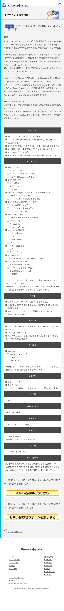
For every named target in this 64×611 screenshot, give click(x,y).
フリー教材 (13, 569)
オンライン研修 (14, 560)
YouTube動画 (14, 563)
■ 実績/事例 (48, 566)
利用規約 (12, 581)
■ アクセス (48, 575)
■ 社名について (49, 572)
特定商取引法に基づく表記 (18, 584)
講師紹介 (12, 566)
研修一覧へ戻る (16, 532)
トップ (11, 557)
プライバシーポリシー (16, 578)
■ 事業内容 (48, 563)
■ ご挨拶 (47, 569)
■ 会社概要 (48, 560)
